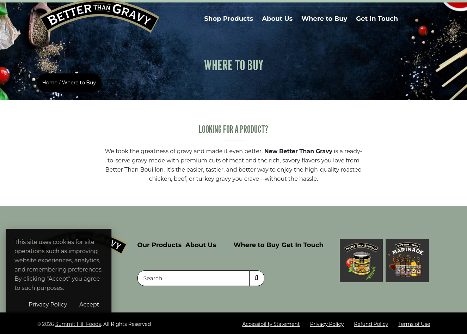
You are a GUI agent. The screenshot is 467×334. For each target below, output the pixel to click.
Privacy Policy (327, 324)
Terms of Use (414, 324)
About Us (277, 19)
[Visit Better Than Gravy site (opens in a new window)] (407, 260)
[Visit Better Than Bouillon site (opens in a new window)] (361, 260)
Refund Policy (371, 324)
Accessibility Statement (271, 324)
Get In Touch (377, 19)
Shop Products (228, 19)
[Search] (193, 278)
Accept (133, 304)
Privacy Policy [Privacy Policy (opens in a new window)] (91, 304)
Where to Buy (324, 19)
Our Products (159, 245)
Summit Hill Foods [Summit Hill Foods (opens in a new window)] (78, 324)
